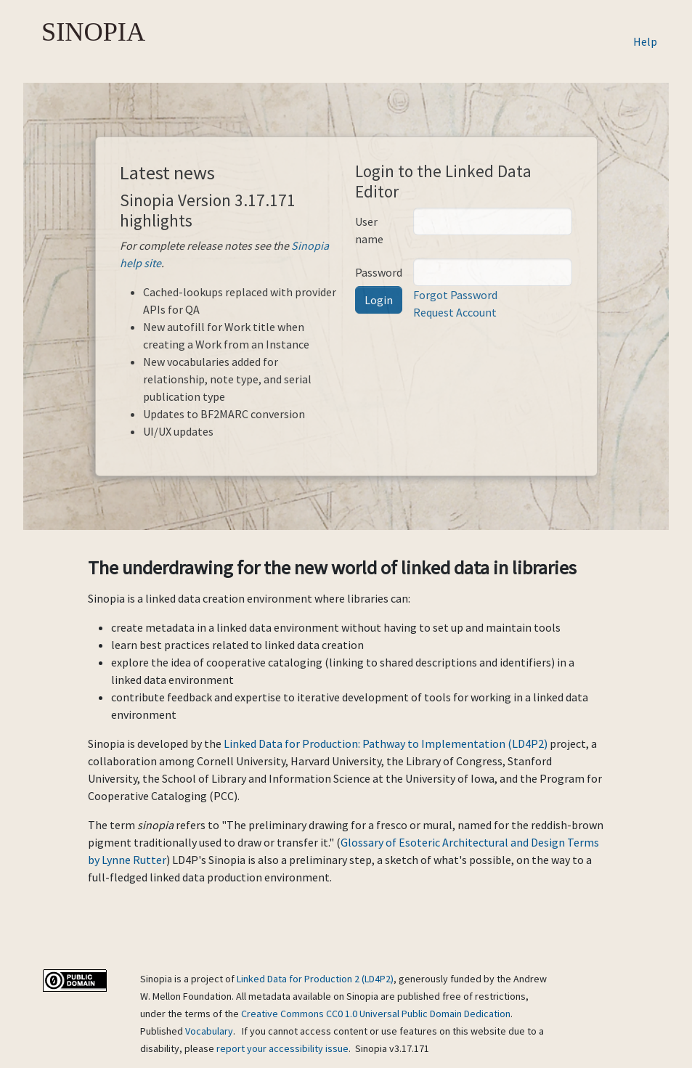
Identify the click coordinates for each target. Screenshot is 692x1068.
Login (379, 300)
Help (645, 41)
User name (369, 230)
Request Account (455, 312)
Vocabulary (209, 1031)
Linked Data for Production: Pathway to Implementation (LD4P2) (386, 743)
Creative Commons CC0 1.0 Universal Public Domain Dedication (375, 1013)
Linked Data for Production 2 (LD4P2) (315, 978)
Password (378, 272)
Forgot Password (455, 295)
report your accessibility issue (282, 1048)
